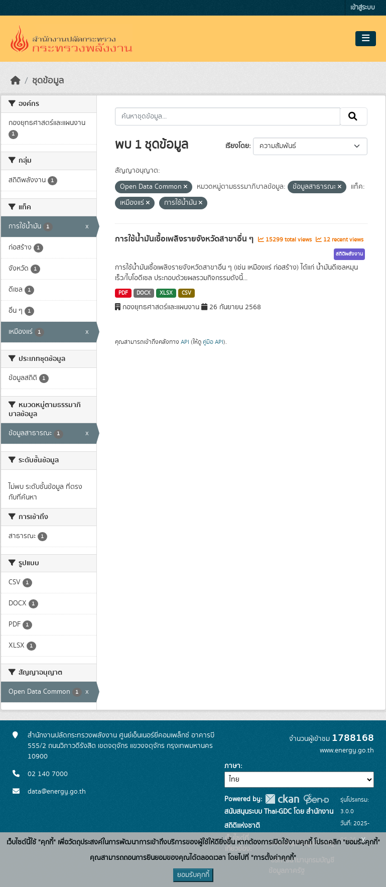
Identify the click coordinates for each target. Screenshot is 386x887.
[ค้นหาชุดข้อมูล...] (227, 116)
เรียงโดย (237, 146)
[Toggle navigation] (365, 38)
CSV (186, 293)
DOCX (144, 293)
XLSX (166, 293)
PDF (123, 293)
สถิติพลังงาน (349, 254)
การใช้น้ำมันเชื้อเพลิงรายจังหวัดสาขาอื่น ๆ (185, 238)
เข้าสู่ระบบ (362, 8)
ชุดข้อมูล (48, 80)
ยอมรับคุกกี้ (193, 875)
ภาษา (232, 766)
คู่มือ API (213, 341)
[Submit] (353, 116)
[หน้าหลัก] (16, 80)
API (185, 341)
